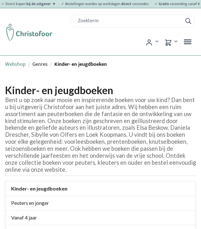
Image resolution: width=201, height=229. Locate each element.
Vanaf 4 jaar (24, 217)
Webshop (15, 64)
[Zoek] (129, 21)
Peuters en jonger (30, 203)
